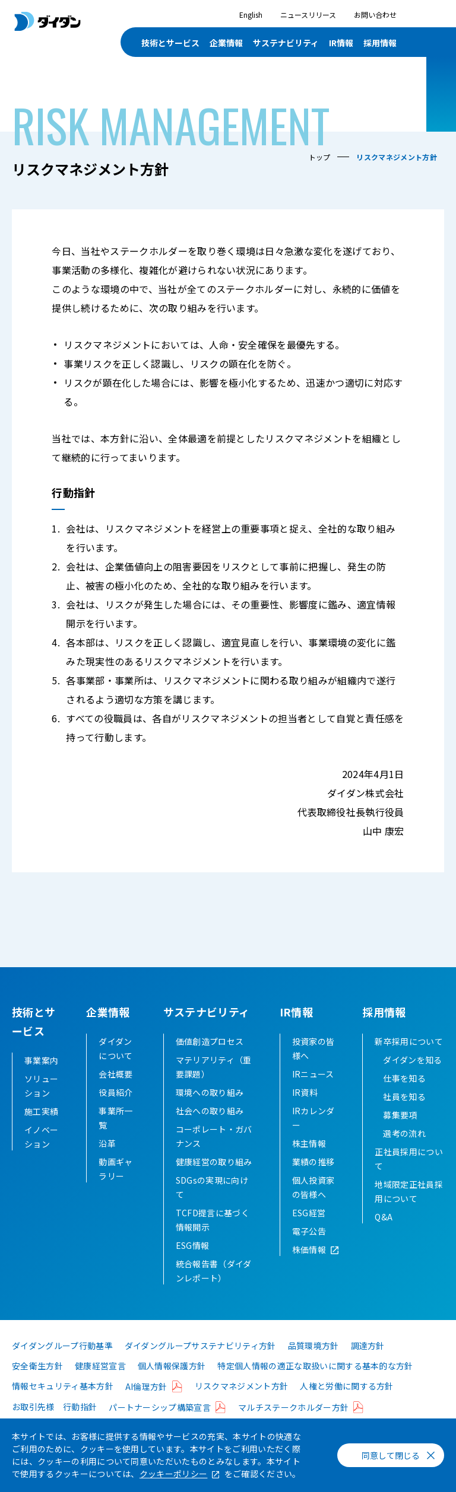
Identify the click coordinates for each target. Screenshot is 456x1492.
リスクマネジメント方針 (242, 1405)
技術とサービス (170, 43)
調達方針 (368, 1364)
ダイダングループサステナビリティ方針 (200, 1364)
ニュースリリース (308, 14)
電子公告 (309, 1250)
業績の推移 (313, 1181)
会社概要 (115, 1093)
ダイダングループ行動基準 (62, 1364)
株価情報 (309, 1268)
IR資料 (305, 1111)
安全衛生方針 (37, 1385)
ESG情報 (193, 1264)
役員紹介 (115, 1111)
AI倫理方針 (146, 1405)
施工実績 (41, 1111)
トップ (320, 157)
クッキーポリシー (174, 1474)
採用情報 (380, 43)
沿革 (107, 1162)
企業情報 (226, 43)
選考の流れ (404, 1152)
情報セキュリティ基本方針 (62, 1405)
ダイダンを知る (412, 1079)
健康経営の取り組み (214, 1181)
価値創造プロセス (210, 1060)
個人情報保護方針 (172, 1385)
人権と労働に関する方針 (347, 1405)
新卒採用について (409, 1060)
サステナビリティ (286, 43)
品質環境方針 (313, 1364)
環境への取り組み (210, 1111)
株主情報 (309, 1162)
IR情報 (341, 43)
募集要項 (400, 1134)
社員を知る (404, 1115)
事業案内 (41, 1060)
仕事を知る (404, 1097)
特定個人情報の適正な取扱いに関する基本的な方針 (315, 1385)
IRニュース (313, 1093)
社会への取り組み (210, 1130)
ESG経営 (309, 1232)
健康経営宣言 (100, 1385)
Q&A (383, 1236)
